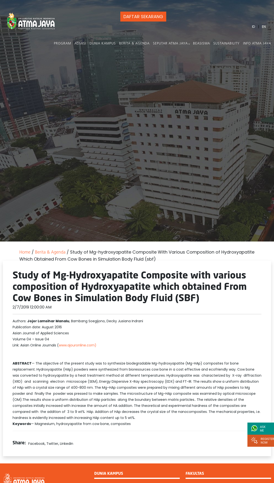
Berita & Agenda (134, 43)
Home (24, 252)
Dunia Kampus (103, 43)
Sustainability (226, 43)
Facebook (36, 443)
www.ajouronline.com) (77, 345)
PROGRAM (62, 43)
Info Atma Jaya (257, 43)
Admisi (80, 43)
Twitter (52, 443)
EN (264, 26)
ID (253, 26)
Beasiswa (201, 43)
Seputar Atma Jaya (170, 43)
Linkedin (66, 443)
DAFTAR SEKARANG (143, 17)
